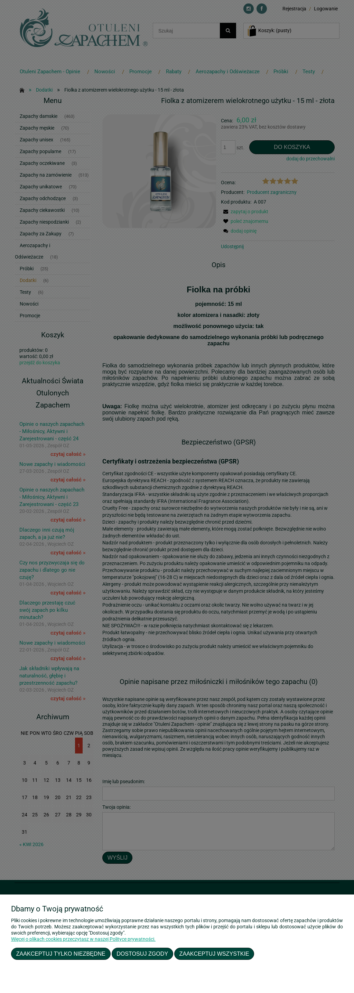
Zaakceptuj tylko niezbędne (60, 953)
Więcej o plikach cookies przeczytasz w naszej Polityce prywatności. (83, 939)
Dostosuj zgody (142, 953)
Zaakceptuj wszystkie (214, 953)
